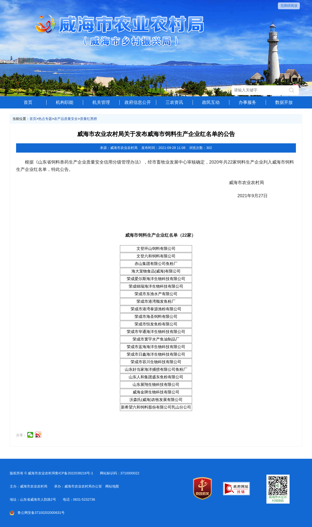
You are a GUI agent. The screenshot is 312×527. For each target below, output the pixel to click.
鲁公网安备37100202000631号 (37, 513)
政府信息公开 (138, 102)
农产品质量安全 (66, 119)
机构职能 (64, 102)
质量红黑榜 (88, 119)
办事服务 (247, 102)
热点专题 (45, 119)
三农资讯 (174, 102)
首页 (28, 102)
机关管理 (101, 102)
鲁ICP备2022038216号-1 (74, 473)
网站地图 (112, 486)
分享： (21, 435)
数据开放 (284, 102)
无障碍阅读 (288, 6)
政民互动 (211, 102)
